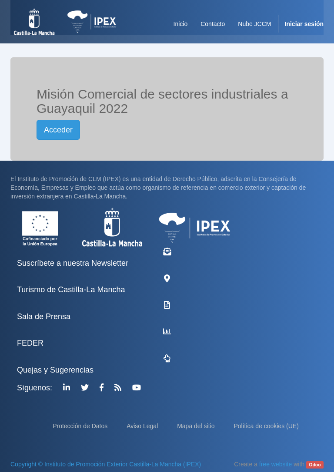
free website (275, 464)
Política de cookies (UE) (266, 425)
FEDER (30, 343)
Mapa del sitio (196, 425)
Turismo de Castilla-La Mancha (71, 289)
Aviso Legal (143, 425)
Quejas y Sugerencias (55, 370)
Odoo (315, 464)
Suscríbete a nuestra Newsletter (72, 263)
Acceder (58, 129)
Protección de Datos (81, 425)
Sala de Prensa (43, 316)
